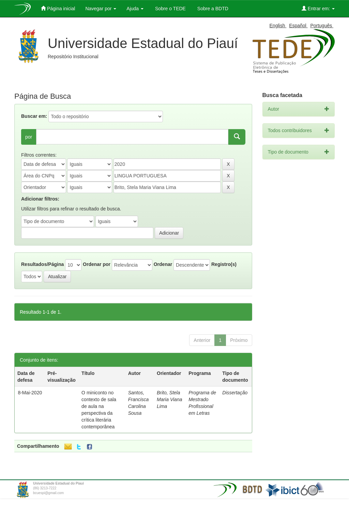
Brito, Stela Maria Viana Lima (169, 399)
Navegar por (100, 8)
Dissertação (234, 392)
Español (298, 25)
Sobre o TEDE (170, 8)
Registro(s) (224, 264)
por (28, 137)
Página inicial (58, 8)
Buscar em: (34, 116)
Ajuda (134, 8)
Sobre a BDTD (212, 8)
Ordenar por (96, 264)
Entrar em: (318, 8)
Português (321, 25)
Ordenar (163, 264)
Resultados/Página (42, 264)
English (278, 25)
